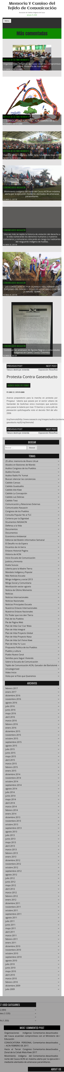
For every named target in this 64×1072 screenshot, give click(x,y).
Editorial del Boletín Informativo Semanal (25, 541)
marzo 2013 (11, 851)
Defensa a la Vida (13, 527)
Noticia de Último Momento (16, 59)
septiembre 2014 (13, 786)
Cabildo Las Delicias (14, 498)
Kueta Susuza (11, 566)
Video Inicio (10, 673)
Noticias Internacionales (16, 598)
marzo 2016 (11, 722)
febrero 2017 (11, 689)
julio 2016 (10, 707)
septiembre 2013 (13, 829)
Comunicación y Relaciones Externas (22, 505)
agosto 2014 (11, 790)
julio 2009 (10, 990)
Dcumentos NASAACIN (16, 523)
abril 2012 (10, 890)
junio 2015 (10, 754)
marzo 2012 (11, 894)
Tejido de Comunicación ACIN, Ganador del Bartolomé (31, 666)
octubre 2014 (11, 782)
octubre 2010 (11, 954)
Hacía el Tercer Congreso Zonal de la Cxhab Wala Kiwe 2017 (32, 156)
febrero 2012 (11, 897)
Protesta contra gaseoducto (32, 378)
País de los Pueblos (14, 620)
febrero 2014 (11, 811)
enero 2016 (10, 729)
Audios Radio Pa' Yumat (18, 386)
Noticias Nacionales (14, 602)
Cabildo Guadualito (14, 487)
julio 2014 (10, 793)
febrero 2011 (11, 940)
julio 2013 (10, 836)
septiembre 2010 (13, 958)
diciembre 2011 (12, 904)
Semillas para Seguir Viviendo (19, 659)
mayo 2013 (10, 843)
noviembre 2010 (13, 951)
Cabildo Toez (11, 502)
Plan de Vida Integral (15, 631)
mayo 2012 (10, 886)
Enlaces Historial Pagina (16, 552)
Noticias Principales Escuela (18, 605)
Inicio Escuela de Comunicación (20, 559)
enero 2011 (10, 944)
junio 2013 (10, 840)
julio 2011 (10, 922)
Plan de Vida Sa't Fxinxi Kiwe (18, 641)
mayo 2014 (10, 800)
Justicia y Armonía (13, 562)
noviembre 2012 (13, 865)
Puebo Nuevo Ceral (14, 656)
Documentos (11, 530)
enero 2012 (10, 901)
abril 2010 (10, 976)
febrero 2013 (11, 854)
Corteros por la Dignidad (17, 519)
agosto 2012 (11, 876)
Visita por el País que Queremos (20, 677)
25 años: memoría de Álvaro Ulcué (21, 462)
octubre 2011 (11, 911)
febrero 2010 (11, 983)
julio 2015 (10, 750)
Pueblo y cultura (13, 652)
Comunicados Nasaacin (14, 188)
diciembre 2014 (12, 775)
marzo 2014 (11, 808)
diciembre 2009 (12, 987)
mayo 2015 (10, 757)
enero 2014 (10, 815)
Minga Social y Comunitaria (18, 584)
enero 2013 (10, 858)
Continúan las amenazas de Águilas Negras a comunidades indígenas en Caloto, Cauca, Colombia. (32, 352)
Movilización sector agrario (18, 588)
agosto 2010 (11, 962)
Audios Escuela (12, 473)
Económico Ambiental (15, 537)
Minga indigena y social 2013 (19, 580)
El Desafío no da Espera (16, 545)
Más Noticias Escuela (15, 577)
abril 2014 (10, 804)
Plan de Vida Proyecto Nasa (18, 638)
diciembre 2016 (12, 697)
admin (20, 69)
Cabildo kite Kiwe (13, 491)
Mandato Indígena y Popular (18, 573)
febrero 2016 (11, 725)
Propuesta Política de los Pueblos (21, 648)
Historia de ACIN (13, 555)
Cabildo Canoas (12, 484)
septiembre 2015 (13, 743)
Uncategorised (12, 670)
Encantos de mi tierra (15, 548)
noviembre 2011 (13, 908)
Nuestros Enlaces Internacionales (21, 609)
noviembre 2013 (13, 822)
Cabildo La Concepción (16, 494)
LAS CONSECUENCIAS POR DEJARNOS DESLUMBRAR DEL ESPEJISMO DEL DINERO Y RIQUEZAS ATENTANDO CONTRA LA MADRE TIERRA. (32, 290)
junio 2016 (10, 711)
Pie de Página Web (14, 623)
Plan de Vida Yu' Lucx (15, 645)
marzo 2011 (11, 937)
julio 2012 (10, 879)
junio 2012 (10, 883)
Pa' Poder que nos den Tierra (19, 616)
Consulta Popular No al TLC (18, 516)
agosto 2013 (11, 833)
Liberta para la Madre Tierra (18, 570)
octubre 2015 (11, 740)
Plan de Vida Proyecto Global (19, 634)
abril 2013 (10, 847)
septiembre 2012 (13, 872)
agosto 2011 (11, 919)
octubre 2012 (11, 868)
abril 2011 (10, 933)
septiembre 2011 (13, 915)
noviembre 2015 (13, 736)
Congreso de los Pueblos (17, 512)
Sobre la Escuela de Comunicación (21, 663)
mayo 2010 (10, 972)
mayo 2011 (10, 929)
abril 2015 (10, 761)
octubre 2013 (11, 825)
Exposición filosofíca (48, 371)
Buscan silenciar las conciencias (20, 480)
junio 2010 (10, 969)
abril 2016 (10, 718)
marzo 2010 (11, 979)
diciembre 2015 (12, 732)
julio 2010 (10, 965)
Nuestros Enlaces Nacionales (19, 613)
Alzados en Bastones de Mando (20, 466)
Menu (7, 21)
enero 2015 (10, 772)
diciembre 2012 (12, 861)
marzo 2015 (11, 765)
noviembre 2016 (13, 700)
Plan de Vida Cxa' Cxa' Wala (18, 627)
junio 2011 (10, 926)
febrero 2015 (11, 768)
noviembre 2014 (13, 779)
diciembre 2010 (12, 947)
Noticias (9, 595)
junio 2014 (10, 797)
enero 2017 (10, 693)
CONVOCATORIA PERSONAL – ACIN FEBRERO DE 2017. (32, 120)
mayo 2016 (10, 714)
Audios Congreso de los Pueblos (20, 469)
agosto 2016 (11, 704)
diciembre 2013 (12, 818)
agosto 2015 (11, 747)
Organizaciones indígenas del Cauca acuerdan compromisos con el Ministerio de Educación (32, 65)
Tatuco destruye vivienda (18, 371)
